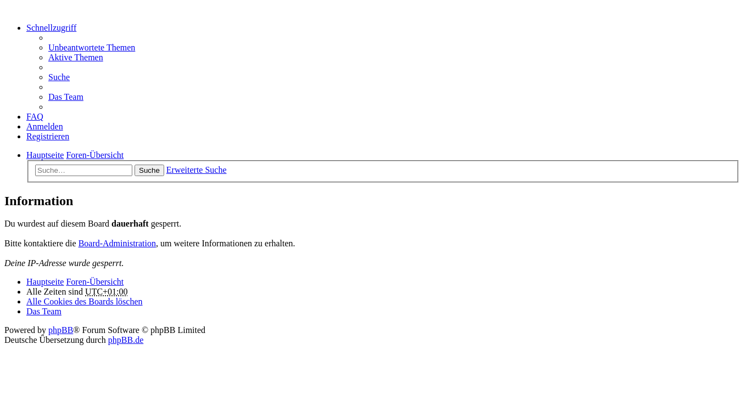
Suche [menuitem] (59, 77)
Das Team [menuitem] (65, 96)
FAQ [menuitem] (34, 116)
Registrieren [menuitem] (47, 136)
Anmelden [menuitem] (44, 126)
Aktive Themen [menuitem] (75, 57)
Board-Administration (117, 243)
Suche (149, 170)
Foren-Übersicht (95, 281)
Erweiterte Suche (196, 169)
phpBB (60, 330)
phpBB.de (125, 340)
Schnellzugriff (51, 27)
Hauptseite (45, 281)
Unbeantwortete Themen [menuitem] (91, 47)
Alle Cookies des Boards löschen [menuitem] (84, 301)
